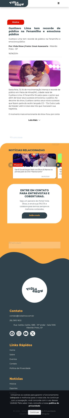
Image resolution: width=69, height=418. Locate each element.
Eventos (13, 359)
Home (12, 350)
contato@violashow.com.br (22, 316)
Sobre (12, 355)
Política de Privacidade (20, 368)
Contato (13, 364)
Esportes (13, 388)
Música (13, 384)
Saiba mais (34, 215)
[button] (58, 165)
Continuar (34, 412)
